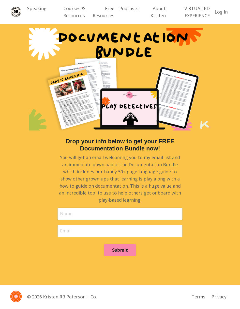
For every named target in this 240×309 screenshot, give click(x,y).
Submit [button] (120, 250)
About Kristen (158, 11)
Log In (221, 12)
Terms (198, 297)
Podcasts (128, 8)
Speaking (36, 8)
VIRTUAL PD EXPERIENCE (197, 11)
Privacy (218, 297)
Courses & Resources (74, 11)
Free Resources (103, 11)
